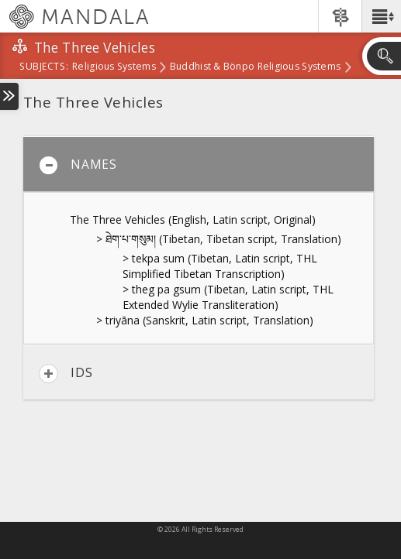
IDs (65, 373)
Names (78, 165)
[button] (381, 16)
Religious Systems (114, 67)
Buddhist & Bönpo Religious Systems (255, 67)
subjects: (43, 67)
